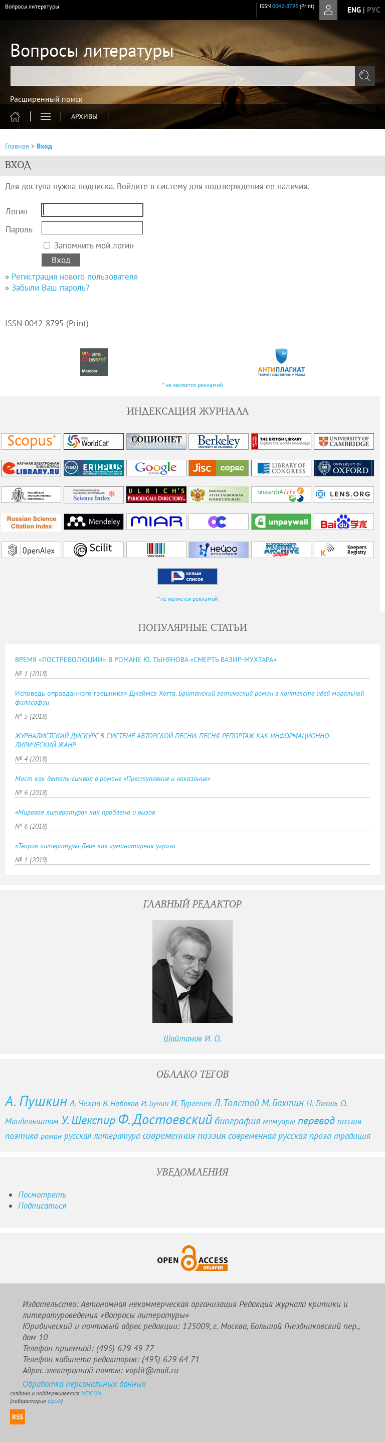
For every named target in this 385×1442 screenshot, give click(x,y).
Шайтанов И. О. (192, 1038)
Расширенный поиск (46, 99)
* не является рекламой (192, 384)
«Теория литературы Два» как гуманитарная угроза (95, 845)
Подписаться (42, 1205)
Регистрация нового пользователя (75, 276)
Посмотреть (42, 1194)
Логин (17, 211)
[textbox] (192, 76)
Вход (44, 146)
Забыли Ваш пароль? (50, 287)
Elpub (54, 1400)
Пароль (19, 229)
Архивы (84, 116)
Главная (17, 146)
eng (354, 10)
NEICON (91, 1393)
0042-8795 (285, 6)
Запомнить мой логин (94, 245)
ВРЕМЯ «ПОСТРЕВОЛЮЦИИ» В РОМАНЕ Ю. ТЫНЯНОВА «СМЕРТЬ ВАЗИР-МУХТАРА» (146, 659)
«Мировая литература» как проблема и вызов (85, 812)
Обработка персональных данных (84, 1383)
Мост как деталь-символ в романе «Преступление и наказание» (112, 778)
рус (373, 10)
